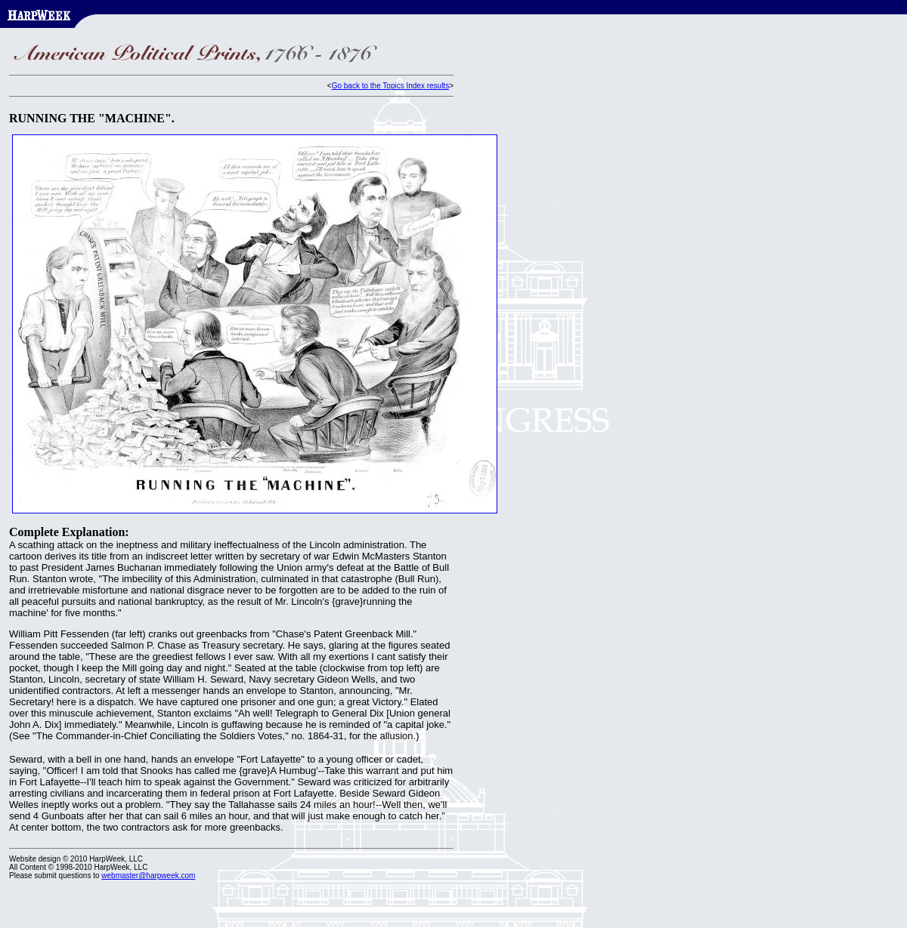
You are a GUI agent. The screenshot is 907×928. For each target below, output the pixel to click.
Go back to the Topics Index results (390, 86)
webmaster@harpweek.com (148, 875)
